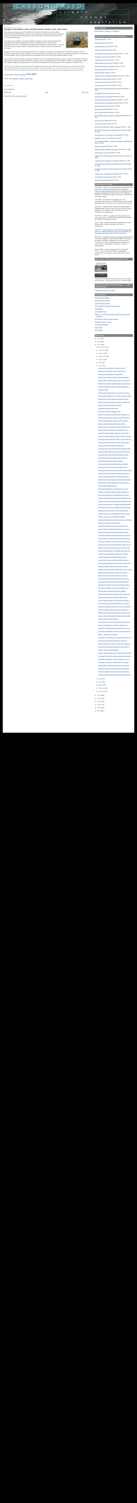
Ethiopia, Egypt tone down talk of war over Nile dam (114, 548)
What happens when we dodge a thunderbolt (108, 115)
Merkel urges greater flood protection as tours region (114, 613)
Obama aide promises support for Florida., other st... (114, 482)
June (100, 365)
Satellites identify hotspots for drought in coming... (113, 566)
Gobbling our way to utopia (103, 79)
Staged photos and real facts (103, 63)
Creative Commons (58, 70)
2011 (98, 698)
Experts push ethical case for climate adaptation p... (114, 386)
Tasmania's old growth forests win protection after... (113, 455)
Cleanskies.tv (99, 226)
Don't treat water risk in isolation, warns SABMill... (113, 464)
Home (46, 92)
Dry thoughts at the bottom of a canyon (106, 53)
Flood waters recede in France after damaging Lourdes (115, 470)
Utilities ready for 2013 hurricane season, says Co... (114, 529)
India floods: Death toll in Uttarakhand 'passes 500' (113, 495)
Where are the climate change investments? (108, 88)
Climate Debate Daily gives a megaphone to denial (110, 164)
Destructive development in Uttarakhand (110, 374)
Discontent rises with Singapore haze (109, 411)
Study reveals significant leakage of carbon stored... (114, 647)
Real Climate (99, 330)
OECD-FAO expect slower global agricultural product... (114, 675)
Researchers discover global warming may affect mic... (114, 383)
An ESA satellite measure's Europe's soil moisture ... (114, 600)
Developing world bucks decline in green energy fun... (114, 594)
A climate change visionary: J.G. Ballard (107, 161)
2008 (98, 708)
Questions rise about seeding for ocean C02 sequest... (114, 606)
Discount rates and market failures (105, 100)
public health (29, 78)
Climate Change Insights (102, 300)
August (100, 359)
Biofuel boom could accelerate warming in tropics (113, 399)
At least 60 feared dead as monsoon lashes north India (114, 520)
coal (10, 78)
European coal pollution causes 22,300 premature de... (114, 631)
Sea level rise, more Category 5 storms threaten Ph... (114, 427)
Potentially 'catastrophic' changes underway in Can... (114, 659)
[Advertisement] (103, 720)
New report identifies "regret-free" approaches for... (113, 588)
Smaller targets (99, 72)
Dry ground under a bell (102, 106)
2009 (98, 704)
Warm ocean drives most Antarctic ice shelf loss (112, 575)
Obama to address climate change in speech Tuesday (114, 436)
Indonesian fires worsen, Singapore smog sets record (114, 507)
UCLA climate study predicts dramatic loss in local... (114, 579)
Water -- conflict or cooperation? (108, 634)
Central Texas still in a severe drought (109, 405)
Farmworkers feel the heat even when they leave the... (114, 535)
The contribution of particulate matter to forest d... (113, 458)
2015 (98, 338)
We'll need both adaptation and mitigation (107, 149)
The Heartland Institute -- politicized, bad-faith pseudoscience (113, 141)
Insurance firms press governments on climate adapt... (114, 448)
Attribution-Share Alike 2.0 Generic (71, 70)
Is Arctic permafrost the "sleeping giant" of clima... (113, 421)
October (101, 353)
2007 (98, 711)
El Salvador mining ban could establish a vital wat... (113, 662)
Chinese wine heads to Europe (107, 486)
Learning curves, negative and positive (106, 76)
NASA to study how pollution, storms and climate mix (114, 644)
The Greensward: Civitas (102, 303)
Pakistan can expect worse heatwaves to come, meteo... (115, 569)
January (101, 691)
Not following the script (102, 46)
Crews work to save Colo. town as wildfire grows (113, 467)
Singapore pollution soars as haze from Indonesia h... (114, 541)
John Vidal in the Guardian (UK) (14, 32)
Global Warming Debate (102, 298)
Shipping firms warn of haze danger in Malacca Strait (114, 479)
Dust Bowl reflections (101, 93)
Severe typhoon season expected (108, 619)
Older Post (85, 92)
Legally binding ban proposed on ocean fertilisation (113, 582)
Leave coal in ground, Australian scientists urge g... (113, 560)
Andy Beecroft (25, 70)
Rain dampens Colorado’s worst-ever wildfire (111, 591)
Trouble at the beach (101, 60)
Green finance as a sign (102, 152)
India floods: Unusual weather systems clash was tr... (114, 473)
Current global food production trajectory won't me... (114, 476)
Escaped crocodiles (101, 69)
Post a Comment (9, 89)
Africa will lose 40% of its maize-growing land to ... (113, 526)
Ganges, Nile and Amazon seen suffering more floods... (115, 653)
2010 (98, 701)
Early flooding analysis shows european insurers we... (114, 563)
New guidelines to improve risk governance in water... (114, 538)
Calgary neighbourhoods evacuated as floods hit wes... (114, 498)
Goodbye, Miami (103, 390)
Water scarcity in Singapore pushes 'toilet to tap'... (113, 430)
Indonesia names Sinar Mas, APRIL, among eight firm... (115, 439)
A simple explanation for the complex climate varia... (114, 442)
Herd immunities (100, 43)
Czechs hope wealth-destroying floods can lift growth (114, 616)
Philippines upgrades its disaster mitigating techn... (113, 532)
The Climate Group (100, 311)
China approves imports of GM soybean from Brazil (113, 622)
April (100, 682)
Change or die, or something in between (107, 174)
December (101, 347)
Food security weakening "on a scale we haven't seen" (114, 396)
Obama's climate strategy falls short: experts (111, 424)
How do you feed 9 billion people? (108, 650)
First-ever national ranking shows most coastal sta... (114, 671)
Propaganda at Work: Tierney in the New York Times (111, 169)
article (109, 253)
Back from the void (100, 109)
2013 (98, 344)
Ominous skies (99, 120)
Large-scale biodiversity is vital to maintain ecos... (113, 625)
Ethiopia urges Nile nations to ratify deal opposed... (113, 510)
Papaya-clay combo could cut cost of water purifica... (114, 585)
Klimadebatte (99, 309)
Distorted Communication (102, 180)
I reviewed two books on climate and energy (115, 237)
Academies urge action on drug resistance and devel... (114, 656)
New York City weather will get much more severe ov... (114, 637)
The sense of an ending (102, 85)
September (102, 356)
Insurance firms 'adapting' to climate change (111, 368)
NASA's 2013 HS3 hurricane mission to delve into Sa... (114, 544)
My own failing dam (100, 112)
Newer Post (7, 92)
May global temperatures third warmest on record (113, 489)
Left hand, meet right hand (103, 57)
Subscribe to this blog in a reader (105, 290)
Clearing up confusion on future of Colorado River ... (114, 377)
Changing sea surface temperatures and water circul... (114, 501)
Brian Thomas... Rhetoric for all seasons (107, 31)
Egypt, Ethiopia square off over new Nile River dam (113, 417)
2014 (98, 341)
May (100, 679)
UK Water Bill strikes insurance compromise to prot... (114, 393)
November (101, 350)
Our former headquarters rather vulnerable (107, 127)
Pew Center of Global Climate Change (106, 319)
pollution (21, 78)
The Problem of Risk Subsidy (103, 177)
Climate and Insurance (101, 324)
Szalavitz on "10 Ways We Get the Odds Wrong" (109, 156)
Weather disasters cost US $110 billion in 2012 (112, 557)
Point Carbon (99, 327)
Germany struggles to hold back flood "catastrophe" (113, 668)
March (100, 685)
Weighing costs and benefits (103, 96)
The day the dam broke (102, 82)
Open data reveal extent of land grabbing (110, 461)
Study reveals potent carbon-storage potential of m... (114, 414)
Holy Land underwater (101, 50)
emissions (15, 78)
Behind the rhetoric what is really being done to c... (113, 572)
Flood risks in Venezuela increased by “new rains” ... (114, 433)
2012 (98, 695)
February (101, 688)
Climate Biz (122, 233)
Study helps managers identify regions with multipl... (114, 603)
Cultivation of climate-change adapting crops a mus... (114, 628)
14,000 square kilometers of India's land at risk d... (113, 554)
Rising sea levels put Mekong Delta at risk (111, 445)
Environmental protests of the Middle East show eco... (114, 551)
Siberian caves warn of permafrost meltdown (111, 517)
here (111, 212)
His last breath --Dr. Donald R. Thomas (106, 135)
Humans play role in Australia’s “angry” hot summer (113, 380)
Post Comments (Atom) (20, 96)
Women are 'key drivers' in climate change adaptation (114, 504)
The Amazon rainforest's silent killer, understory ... (113, 640)
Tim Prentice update (101, 123)
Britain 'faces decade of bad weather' (109, 523)
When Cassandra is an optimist (104, 66)
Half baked (98, 39)
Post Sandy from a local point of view (106, 103)
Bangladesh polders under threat (108, 408)
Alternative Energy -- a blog (103, 322)
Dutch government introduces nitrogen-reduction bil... (114, 402)
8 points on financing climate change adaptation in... (114, 492)
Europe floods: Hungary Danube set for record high (113, 665)
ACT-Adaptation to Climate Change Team (107, 306)
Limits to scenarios (100, 146)
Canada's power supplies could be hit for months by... (114, 452)
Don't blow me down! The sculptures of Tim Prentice (110, 130)
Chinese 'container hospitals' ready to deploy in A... (113, 610)
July (99, 362)
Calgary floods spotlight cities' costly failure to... (112, 371)
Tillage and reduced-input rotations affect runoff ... (113, 597)
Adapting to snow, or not (102, 138)
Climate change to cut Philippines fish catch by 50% (114, 514)
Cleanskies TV (117, 199)
